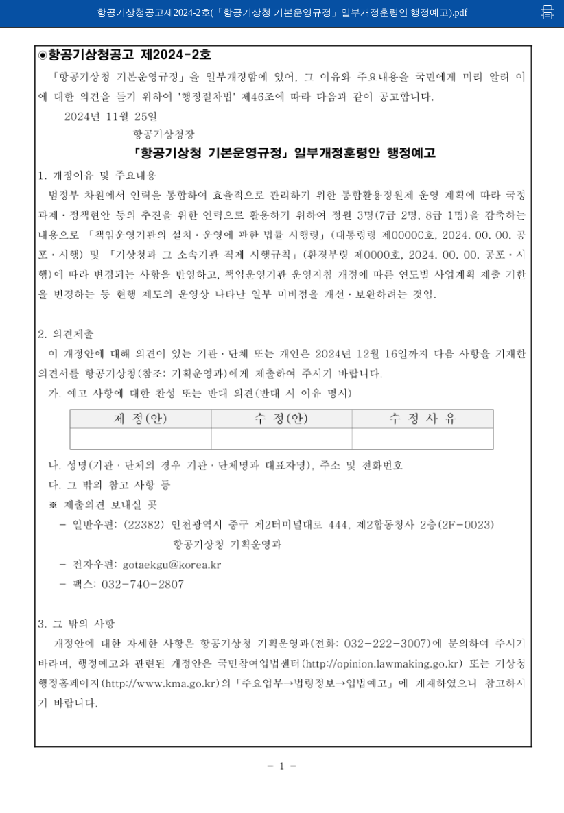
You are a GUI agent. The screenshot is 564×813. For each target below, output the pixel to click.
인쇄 (548, 12)
